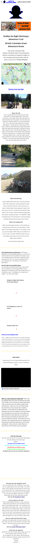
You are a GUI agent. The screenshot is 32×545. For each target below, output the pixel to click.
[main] (16, 41)
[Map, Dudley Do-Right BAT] (16, 464)
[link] (16, 379)
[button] (1, 2)
